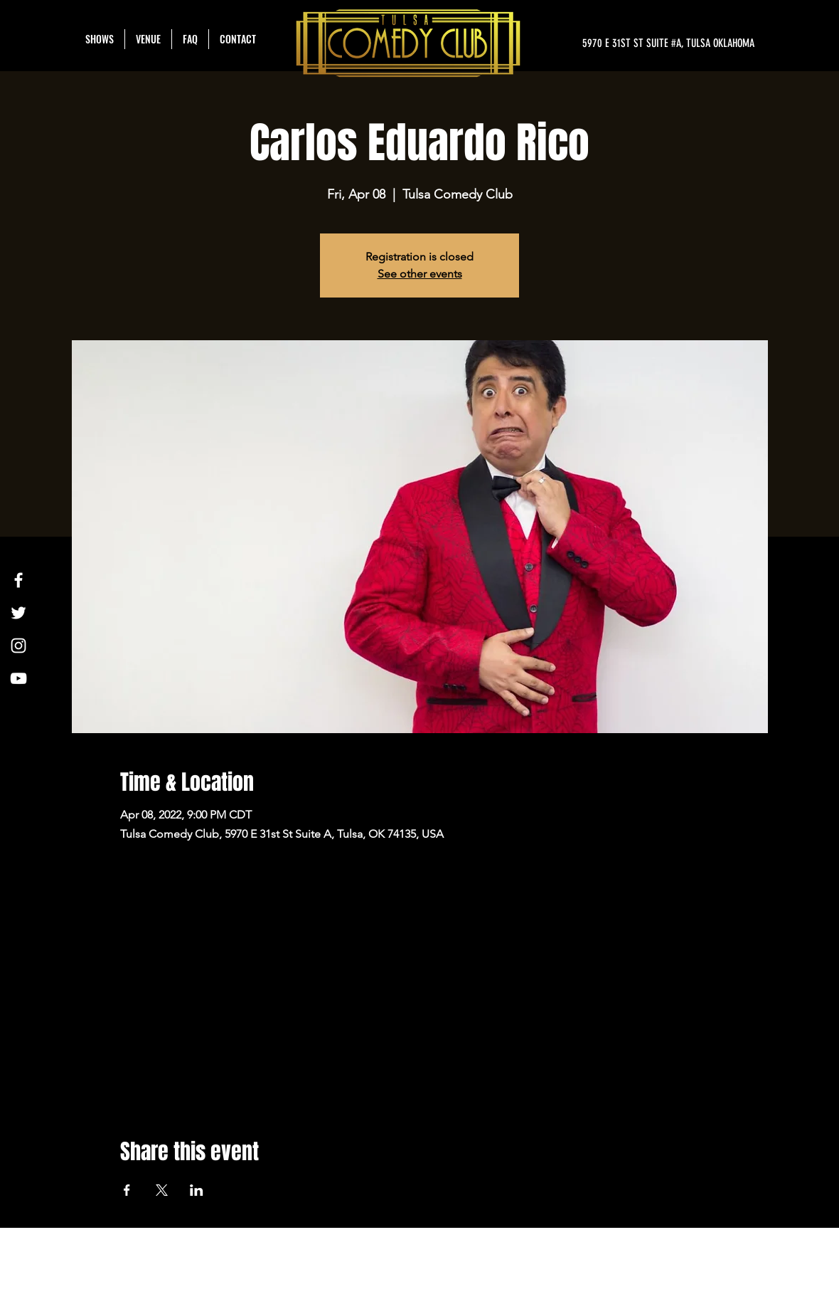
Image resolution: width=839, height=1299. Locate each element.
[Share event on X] (162, 1190)
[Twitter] (18, 613)
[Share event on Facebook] (127, 1190)
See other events (420, 273)
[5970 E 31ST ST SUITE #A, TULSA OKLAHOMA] (620, 43)
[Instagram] (18, 646)
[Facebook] (18, 580)
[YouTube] (18, 678)
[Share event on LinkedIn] (196, 1190)
